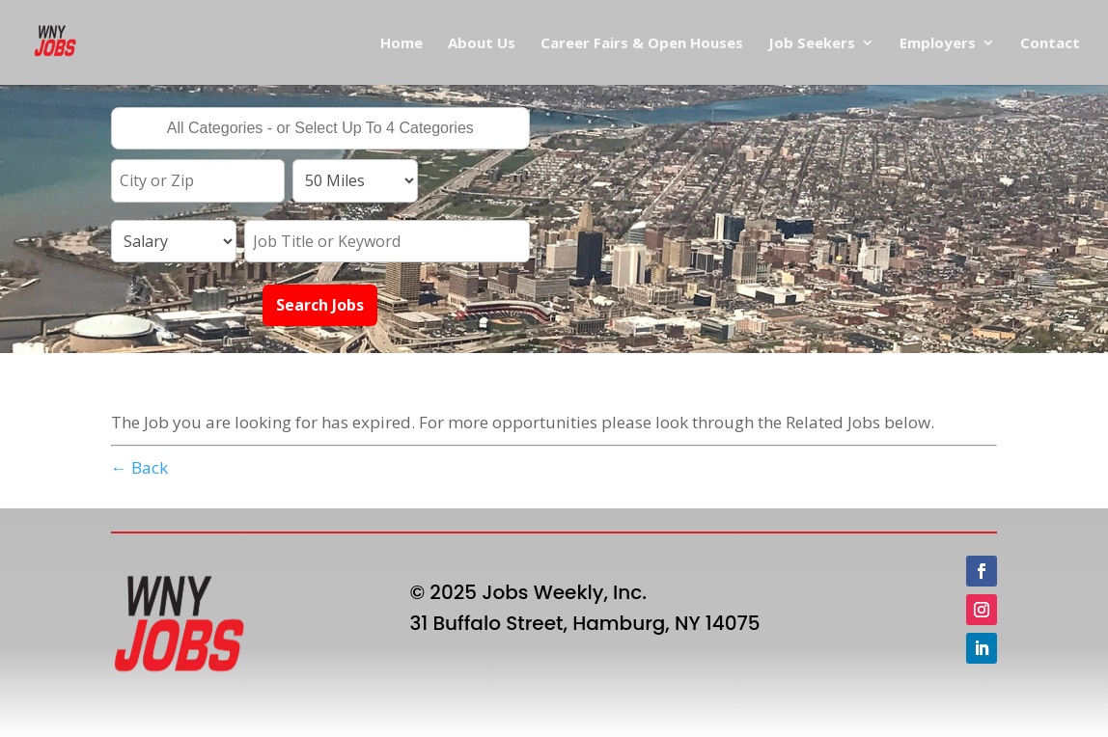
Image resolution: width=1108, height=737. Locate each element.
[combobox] (320, 128)
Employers (938, 44)
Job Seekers (811, 44)
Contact (1050, 44)
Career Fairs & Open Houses (641, 44)
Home (401, 44)
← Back (139, 467)
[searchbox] (320, 130)
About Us (481, 44)
